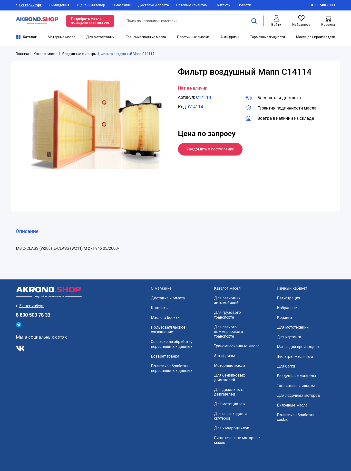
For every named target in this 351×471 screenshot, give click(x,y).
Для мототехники (100, 37)
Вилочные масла (292, 405)
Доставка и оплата (153, 5)
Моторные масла (61, 37)
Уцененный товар (91, 5)
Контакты (222, 5)
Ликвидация (59, 5)
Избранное (287, 307)
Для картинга (289, 337)
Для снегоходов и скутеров (230, 416)
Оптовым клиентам (191, 5)
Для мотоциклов (229, 404)
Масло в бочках (165, 317)
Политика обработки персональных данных (171, 368)
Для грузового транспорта (227, 314)
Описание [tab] (27, 231)
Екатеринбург (30, 5)
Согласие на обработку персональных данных (172, 344)
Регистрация (288, 298)
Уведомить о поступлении (210, 149)
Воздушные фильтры (79, 54)
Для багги (286, 366)
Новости (244, 5)
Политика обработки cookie (295, 417)
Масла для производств (315, 37)
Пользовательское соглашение (168, 329)
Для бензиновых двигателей (229, 377)
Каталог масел (46, 54)
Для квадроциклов (231, 428)
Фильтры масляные (295, 356)
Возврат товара (165, 356)
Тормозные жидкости (267, 37)
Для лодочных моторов (298, 395)
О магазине (121, 5)
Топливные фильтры (296, 385)
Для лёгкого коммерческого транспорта (228, 332)
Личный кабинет (292, 288)
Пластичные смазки (193, 37)
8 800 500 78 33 (33, 315)
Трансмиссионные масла (146, 37)
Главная (22, 54)
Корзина (284, 317)
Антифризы (229, 37)
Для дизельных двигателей (228, 392)
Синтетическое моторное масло (237, 440)
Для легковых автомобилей (227, 300)
